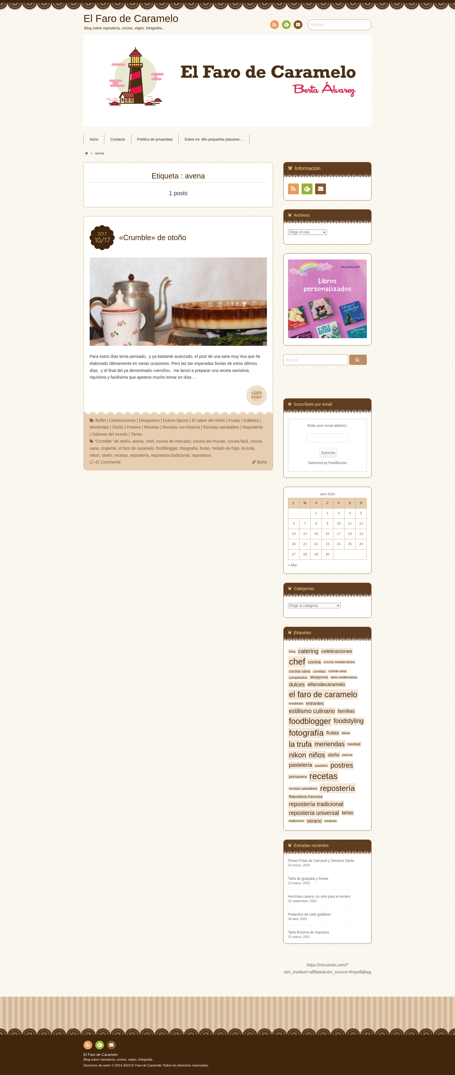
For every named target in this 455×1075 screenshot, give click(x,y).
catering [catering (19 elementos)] (308, 651)
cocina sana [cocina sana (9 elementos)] (299, 671)
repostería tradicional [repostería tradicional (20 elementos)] (316, 804)
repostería (139, 455)
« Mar (292, 565)
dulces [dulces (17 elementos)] (297, 684)
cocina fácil (238, 441)
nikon (94, 455)
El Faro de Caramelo (100, 1055)
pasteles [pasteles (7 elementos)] (321, 765)
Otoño (117, 427)
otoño (107, 455)
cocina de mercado (173, 441)
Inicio (94, 139)
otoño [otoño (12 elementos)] (333, 754)
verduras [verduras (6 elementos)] (330, 821)
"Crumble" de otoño (112, 441)
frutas (205, 448)
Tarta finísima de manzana (308, 932)
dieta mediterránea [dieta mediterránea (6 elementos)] (344, 677)
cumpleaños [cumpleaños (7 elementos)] (298, 677)
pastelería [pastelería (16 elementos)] (300, 765)
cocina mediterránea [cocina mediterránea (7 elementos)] (339, 662)
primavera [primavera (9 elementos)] (298, 776)
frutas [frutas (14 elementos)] (332, 733)
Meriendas (99, 427)
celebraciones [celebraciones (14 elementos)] (336, 651)
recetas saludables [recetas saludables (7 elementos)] (303, 788)
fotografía (188, 448)
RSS (274, 25)
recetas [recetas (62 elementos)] (324, 776)
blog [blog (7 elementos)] (292, 651)
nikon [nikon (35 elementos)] (297, 755)
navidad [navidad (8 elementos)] (353, 744)
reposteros (201, 455)
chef (149, 441)
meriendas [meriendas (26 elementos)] (329, 744)
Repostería (252, 427)
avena (137, 441)
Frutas (234, 420)
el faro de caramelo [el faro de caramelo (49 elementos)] (323, 694)
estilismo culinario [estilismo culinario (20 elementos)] (312, 711)
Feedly (286, 25)
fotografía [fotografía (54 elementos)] (306, 732)
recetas (121, 455)
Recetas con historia (181, 427)
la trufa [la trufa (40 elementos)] (300, 744)
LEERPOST (256, 395)
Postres (133, 427)
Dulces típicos (175, 420)
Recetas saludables (221, 427)
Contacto (297, 25)
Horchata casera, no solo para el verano (319, 896)
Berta (262, 462)
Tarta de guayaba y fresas (308, 879)
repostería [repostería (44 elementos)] (337, 788)
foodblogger (167, 448)
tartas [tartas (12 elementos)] (347, 812)
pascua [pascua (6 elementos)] (347, 754)
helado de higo (225, 448)
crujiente (108, 448)
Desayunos (149, 420)
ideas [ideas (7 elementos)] (346, 733)
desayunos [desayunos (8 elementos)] (319, 677)
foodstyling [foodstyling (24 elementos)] (349, 720)
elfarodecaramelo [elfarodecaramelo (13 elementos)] (326, 684)
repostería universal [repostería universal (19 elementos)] (314, 813)
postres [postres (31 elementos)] (341, 765)
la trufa (248, 448)
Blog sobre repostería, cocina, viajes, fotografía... (119, 1059)
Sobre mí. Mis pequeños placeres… (214, 139)
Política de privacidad (155, 139)
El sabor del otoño (208, 420)
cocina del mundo (209, 441)
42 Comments (108, 462)
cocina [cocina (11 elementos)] (314, 661)
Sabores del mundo (110, 434)
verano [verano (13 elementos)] (314, 820)
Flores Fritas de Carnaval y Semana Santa (321, 861)
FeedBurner (337, 463)
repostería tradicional (170, 455)
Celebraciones (122, 420)
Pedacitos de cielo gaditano (309, 914)
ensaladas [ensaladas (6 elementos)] (296, 703)
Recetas (151, 427)
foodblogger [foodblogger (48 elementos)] (310, 721)
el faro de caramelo (136, 448)
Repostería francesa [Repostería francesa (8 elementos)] (305, 797)
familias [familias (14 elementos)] (346, 711)
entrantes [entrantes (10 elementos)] (315, 703)
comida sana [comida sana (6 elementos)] (337, 671)
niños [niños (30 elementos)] (317, 755)
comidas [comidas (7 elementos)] (319, 671)
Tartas (136, 434)
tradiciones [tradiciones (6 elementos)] (296, 821)
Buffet (100, 420)
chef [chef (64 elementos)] (297, 661)
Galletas (250, 420)
